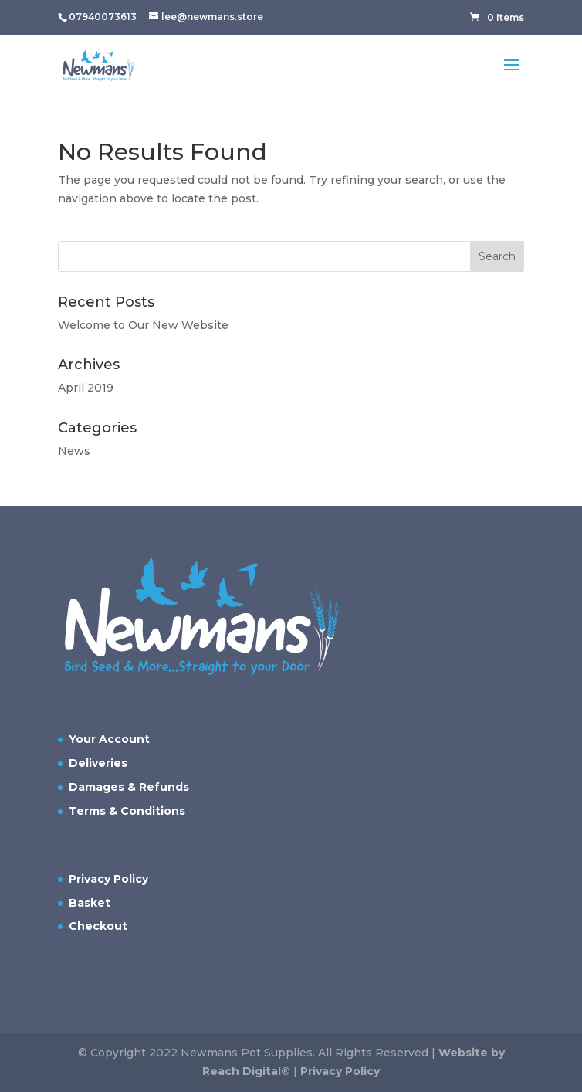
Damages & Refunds (129, 787)
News (74, 451)
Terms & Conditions (127, 811)
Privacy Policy (108, 879)
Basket (89, 903)
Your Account (109, 739)
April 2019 (85, 388)
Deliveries (98, 763)
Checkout (98, 926)
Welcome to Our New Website (143, 325)
